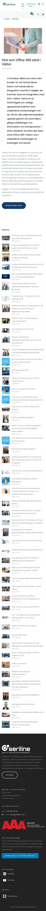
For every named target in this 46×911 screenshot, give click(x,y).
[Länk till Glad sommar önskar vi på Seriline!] (6, 608)
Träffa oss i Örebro (19, 663)
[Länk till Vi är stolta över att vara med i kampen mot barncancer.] (6, 440)
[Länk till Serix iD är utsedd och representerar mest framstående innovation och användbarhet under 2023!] (6, 491)
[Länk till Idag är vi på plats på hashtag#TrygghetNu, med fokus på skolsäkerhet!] (6, 339)
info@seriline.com (17, 814)
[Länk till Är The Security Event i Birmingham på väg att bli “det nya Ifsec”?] (6, 238)
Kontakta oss (31, 5)
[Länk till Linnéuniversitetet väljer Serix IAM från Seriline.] (6, 503)
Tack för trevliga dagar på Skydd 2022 (27, 578)
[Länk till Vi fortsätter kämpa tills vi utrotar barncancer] (6, 481)
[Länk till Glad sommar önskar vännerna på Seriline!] (6, 409)
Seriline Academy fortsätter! (23, 417)
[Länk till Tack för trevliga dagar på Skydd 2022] (6, 579)
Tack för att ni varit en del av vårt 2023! (27, 471)
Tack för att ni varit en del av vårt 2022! (27, 540)
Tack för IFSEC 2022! (19, 635)
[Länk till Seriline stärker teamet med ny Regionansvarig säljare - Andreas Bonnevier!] (6, 286)
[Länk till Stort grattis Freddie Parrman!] (6, 705)
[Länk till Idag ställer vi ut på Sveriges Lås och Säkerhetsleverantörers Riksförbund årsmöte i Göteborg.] (6, 683)
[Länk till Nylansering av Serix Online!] (6, 330)
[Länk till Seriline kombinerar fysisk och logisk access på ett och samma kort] (6, 513)
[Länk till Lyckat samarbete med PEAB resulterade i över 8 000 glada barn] (6, 598)
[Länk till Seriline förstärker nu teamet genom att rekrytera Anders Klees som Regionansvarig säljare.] (6, 308)
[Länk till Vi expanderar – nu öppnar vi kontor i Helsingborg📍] (6, 298)
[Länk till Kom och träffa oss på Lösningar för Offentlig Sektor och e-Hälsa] (6, 617)
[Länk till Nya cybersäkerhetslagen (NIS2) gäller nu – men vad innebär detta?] (6, 276)
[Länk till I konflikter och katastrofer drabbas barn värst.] (6, 714)
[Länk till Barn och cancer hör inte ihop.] (6, 390)
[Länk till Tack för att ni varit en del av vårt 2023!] (6, 472)
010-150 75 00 (12, 811)
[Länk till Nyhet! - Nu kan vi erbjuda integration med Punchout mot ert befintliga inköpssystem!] (6, 428)
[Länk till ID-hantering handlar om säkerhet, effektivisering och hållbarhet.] (6, 560)
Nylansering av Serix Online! (23, 329)
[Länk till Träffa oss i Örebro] (6, 665)
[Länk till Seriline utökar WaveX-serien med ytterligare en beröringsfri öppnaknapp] (6, 645)
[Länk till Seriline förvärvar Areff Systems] (6, 627)
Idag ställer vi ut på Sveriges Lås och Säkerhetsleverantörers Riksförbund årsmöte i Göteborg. (26, 684)
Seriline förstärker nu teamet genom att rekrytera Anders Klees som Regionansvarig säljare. (27, 308)
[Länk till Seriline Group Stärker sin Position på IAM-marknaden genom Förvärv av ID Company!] (6, 459)
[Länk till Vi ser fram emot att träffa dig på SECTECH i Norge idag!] (6, 724)
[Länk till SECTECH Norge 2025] (6, 371)
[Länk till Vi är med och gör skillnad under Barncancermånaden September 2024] (6, 399)
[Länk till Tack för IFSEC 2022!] (6, 636)
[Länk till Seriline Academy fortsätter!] (6, 419)
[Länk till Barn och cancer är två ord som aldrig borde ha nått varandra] (6, 362)
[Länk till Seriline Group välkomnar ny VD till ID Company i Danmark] (6, 257)
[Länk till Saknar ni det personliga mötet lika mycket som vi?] (6, 655)
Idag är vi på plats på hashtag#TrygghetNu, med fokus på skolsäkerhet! (26, 340)
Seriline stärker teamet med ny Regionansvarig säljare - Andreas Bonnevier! (25, 286)
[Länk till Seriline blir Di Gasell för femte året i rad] (6, 551)
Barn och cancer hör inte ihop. (24, 389)
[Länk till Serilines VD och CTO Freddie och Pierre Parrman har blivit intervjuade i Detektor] (6, 522)
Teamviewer (12, 896)
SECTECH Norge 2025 (20, 370)
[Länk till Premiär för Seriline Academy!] (6, 450)
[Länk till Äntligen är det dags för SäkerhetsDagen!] (6, 674)
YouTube (8, 880)
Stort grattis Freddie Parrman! (23, 704)
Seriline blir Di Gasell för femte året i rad (27, 550)
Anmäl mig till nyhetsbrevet (20, 856)
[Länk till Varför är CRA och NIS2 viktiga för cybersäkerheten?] (6, 320)
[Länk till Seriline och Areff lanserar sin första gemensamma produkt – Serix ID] (6, 570)
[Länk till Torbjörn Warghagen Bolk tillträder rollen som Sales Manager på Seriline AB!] (6, 352)
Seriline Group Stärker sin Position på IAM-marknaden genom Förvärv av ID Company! (26, 460)
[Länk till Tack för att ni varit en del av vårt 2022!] (6, 542)
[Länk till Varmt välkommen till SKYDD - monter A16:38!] (6, 589)
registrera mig (14, 205)
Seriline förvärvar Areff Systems (24, 626)
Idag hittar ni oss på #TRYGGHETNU (25, 695)
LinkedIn (8, 874)
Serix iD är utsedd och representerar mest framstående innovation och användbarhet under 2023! (26, 491)
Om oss (23, 5)
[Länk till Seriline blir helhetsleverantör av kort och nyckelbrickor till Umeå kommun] (6, 267)
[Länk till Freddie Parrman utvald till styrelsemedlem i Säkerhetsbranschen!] (6, 532)
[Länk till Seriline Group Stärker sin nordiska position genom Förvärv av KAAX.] (6, 247)
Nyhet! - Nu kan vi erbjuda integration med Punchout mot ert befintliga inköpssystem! (26, 428)
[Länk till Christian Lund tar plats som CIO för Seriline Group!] (6, 380)
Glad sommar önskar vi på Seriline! (25, 607)
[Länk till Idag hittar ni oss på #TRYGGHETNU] (6, 696)
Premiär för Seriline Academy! (24, 449)
